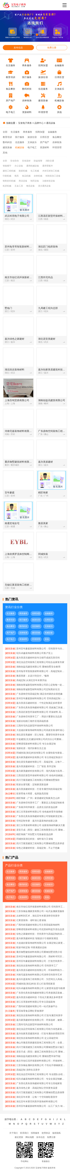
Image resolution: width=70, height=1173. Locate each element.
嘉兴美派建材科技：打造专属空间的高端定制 (39, 789)
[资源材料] (10, 798)
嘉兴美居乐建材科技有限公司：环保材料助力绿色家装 (40, 970)
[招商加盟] (10, 657)
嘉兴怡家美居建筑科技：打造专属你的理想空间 (40, 1033)
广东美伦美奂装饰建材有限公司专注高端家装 (39, 1083)
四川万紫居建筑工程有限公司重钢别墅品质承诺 (40, 843)
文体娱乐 (32, 142)
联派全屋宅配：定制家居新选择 (32, 784)
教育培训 (7, 137)
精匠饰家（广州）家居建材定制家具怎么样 (38, 798)
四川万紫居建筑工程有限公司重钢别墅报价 (38, 780)
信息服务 (19, 142)
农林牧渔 (57, 142)
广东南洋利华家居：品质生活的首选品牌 (36, 807)
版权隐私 (56, 1133)
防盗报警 (38, 161)
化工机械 (35, 171)
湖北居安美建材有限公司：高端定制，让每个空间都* (40, 762)
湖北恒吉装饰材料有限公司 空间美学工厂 (37, 965)
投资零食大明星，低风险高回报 (32, 793)
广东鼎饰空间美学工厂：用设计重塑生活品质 (39, 716)
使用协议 (46, 1133)
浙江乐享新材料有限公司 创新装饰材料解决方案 (40, 825)
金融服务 (52, 132)
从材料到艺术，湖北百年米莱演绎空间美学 (38, 915)
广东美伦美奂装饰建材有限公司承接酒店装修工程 (40, 992)
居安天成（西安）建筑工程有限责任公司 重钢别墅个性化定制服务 (40, 1051)
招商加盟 (40, 132)
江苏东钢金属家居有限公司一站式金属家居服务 (40, 911)
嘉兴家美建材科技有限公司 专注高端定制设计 (39, 757)
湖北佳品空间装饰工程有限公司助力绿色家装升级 (40, 1029)
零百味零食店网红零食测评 (30, 1011)
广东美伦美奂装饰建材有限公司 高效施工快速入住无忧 (40, 707)
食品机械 (26, 176)
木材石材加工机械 (50, 171)
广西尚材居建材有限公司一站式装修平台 (36, 1006)
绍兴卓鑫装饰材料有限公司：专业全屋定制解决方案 (40, 1079)
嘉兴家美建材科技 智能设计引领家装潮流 (37, 938)
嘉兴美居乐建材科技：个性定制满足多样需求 (39, 703)
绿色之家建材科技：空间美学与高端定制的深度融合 (40, 934)
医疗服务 (19, 137)
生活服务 (15, 132)
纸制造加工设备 (53, 176)
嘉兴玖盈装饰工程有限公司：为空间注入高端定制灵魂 (40, 979)
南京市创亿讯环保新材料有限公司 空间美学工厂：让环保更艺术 (40, 906)
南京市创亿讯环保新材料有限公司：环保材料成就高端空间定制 (40, 1060)
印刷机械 (7, 176)
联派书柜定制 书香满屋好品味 (31, 947)
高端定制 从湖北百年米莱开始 (31, 680)
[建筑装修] (10, 648)
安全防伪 (14, 161)
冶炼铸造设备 (48, 181)
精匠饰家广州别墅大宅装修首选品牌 (34, 834)
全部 (5, 132)
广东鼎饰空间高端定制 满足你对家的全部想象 (39, 694)
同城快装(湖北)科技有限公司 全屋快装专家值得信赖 (40, 752)
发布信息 (18, 47)
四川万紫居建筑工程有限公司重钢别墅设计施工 (40, 1047)
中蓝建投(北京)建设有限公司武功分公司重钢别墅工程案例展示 (40, 739)
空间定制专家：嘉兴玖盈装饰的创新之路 (36, 820)
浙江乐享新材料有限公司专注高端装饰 (35, 1002)
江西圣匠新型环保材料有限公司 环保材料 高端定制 (40, 712)
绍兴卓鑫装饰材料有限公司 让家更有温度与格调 (40, 988)
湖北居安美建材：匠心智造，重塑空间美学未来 (40, 734)
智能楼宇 (7, 166)
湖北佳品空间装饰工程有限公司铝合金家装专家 (40, 662)
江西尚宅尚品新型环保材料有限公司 (34, 725)
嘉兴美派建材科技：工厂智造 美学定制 (36, 766)
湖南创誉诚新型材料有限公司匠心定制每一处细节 (40, 685)
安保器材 (26, 161)
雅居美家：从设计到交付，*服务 (32, 675)
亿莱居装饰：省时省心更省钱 (31, 920)
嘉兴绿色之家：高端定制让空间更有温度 (36, 1088)
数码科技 (7, 142)
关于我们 (13, 1133)
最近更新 (19, 1137)
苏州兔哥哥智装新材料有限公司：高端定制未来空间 (40, 671)
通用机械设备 (32, 166)
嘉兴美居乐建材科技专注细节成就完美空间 (38, 657)
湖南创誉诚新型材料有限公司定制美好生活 (38, 689)
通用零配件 (47, 166)
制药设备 (35, 181)
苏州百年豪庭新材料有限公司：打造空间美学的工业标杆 (40, 961)
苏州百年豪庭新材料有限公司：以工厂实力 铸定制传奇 (40, 1106)
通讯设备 (50, 123)
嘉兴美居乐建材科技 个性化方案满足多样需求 (39, 997)
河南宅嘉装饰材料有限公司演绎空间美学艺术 (39, 974)
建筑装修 (7, 147)
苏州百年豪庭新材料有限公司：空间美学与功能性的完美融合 (40, 648)
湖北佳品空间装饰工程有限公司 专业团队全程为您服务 (40, 1074)
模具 (17, 176)
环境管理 (57, 147)
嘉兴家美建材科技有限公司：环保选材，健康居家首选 (40, 1020)
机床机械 (7, 186)
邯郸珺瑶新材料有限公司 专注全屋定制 (36, 743)
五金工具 (19, 186)
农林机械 (38, 176)
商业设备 (23, 181)
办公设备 (19, 166)
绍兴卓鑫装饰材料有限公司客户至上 (34, 653)
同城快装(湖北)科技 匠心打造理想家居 (35, 983)
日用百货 (44, 137)
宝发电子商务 (25, 123)
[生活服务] (10, 1011)
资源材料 (44, 147)
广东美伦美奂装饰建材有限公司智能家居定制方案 (40, 816)
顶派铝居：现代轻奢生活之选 (31, 748)
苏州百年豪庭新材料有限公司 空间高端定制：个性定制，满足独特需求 (40, 698)
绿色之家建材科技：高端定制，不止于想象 (38, 848)
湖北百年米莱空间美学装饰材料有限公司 (36, 1101)
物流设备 (30, 186)
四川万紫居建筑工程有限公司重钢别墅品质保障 (40, 1092)
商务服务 (27, 132)
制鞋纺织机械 (9, 181)
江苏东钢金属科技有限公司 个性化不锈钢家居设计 (40, 1065)
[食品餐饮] (10, 793)
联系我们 (24, 1133)
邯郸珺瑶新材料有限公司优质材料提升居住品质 (40, 929)
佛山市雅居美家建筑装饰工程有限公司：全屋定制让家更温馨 (40, 1042)
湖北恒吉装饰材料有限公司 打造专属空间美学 (39, 1015)
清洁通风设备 (44, 186)
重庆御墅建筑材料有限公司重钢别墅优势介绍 (39, 952)
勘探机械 (23, 171)
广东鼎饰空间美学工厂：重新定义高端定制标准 (40, 802)
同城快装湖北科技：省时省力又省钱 (34, 839)
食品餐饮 (57, 137)
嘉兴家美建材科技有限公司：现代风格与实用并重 (40, 771)
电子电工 (32, 147)
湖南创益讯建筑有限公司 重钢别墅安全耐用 (38, 666)
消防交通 (50, 161)
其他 (5, 152)
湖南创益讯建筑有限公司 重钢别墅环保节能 (38, 1056)
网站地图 (29, 1137)
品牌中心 (39, 123)
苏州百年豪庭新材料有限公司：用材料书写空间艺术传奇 (40, 956)
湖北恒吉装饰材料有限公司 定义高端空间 (37, 1038)
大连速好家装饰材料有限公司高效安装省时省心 (40, 730)
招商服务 (35, 1133)
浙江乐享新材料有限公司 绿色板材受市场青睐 (39, 811)
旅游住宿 (32, 137)
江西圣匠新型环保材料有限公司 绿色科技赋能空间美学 (40, 775)
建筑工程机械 (9, 171)
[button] (29, 34)
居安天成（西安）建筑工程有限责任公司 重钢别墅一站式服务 (40, 829)
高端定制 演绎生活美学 (28, 1069)
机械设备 (19, 147)
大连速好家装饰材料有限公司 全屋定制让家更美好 (40, 943)
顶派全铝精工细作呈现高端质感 (32, 721)
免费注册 (51, 47)
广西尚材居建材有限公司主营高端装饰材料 (38, 924)
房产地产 (44, 142)
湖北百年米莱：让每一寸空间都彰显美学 (36, 1097)
